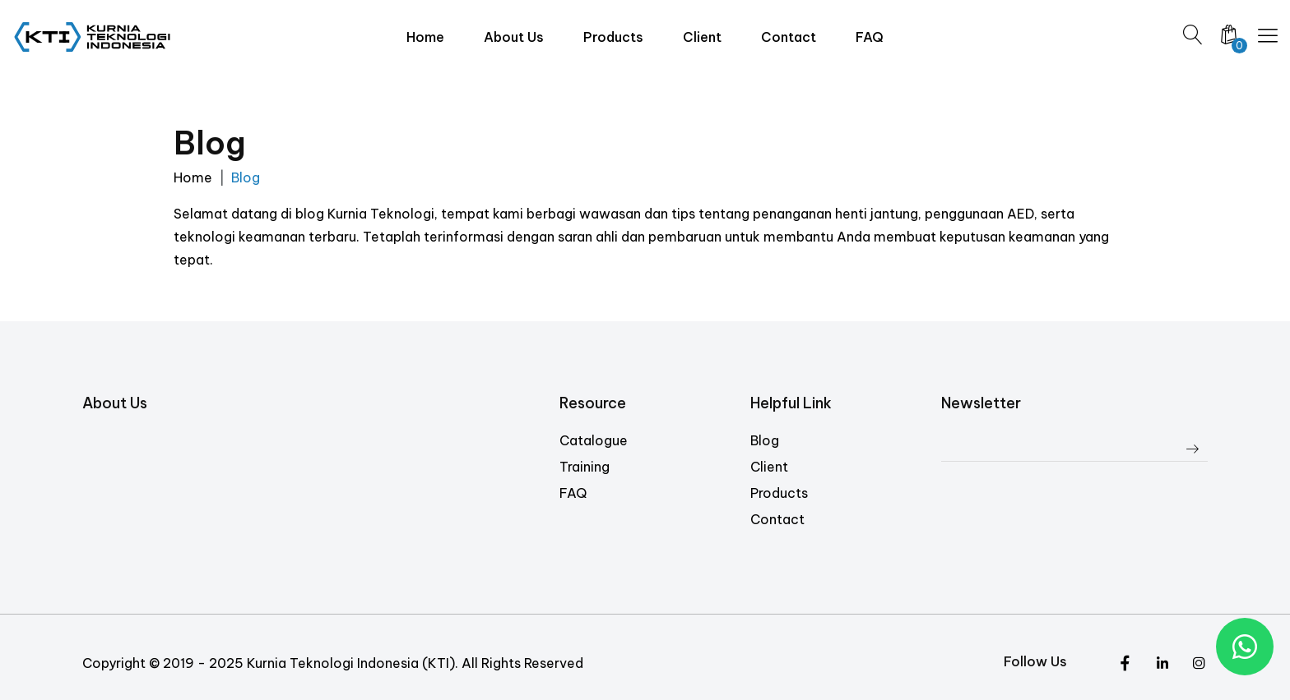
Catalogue (593, 440)
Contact (777, 519)
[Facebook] (1199, 663)
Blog (764, 440)
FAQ (573, 493)
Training (584, 466)
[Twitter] (1125, 663)
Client (769, 466)
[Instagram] (1162, 663)
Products (779, 493)
